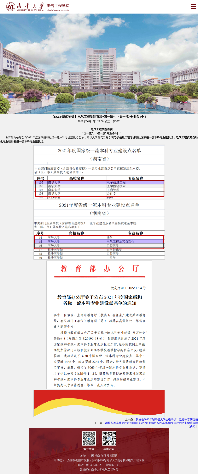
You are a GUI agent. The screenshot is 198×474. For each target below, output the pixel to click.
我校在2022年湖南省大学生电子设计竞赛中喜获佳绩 (167, 419)
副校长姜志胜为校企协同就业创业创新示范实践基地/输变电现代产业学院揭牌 (151, 423)
